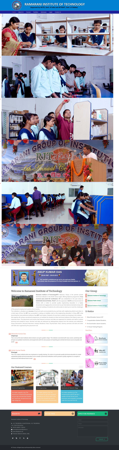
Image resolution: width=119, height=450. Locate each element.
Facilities (35, 12)
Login (50, 12)
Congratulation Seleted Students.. (96, 320)
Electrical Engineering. (43, 388)
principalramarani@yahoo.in (20, 429)
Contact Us (58, 12)
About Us (20, 12)
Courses (28, 12)
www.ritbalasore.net (18, 431)
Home (14, 12)
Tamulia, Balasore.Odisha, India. (21, 433)
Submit (102, 439)
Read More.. (89, 330)
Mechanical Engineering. (19, 388)
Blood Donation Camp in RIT (95, 317)
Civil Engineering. (66, 388)
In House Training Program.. (95, 327)
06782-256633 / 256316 (19, 427)
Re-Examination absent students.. (96, 323)
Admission (43, 12)
